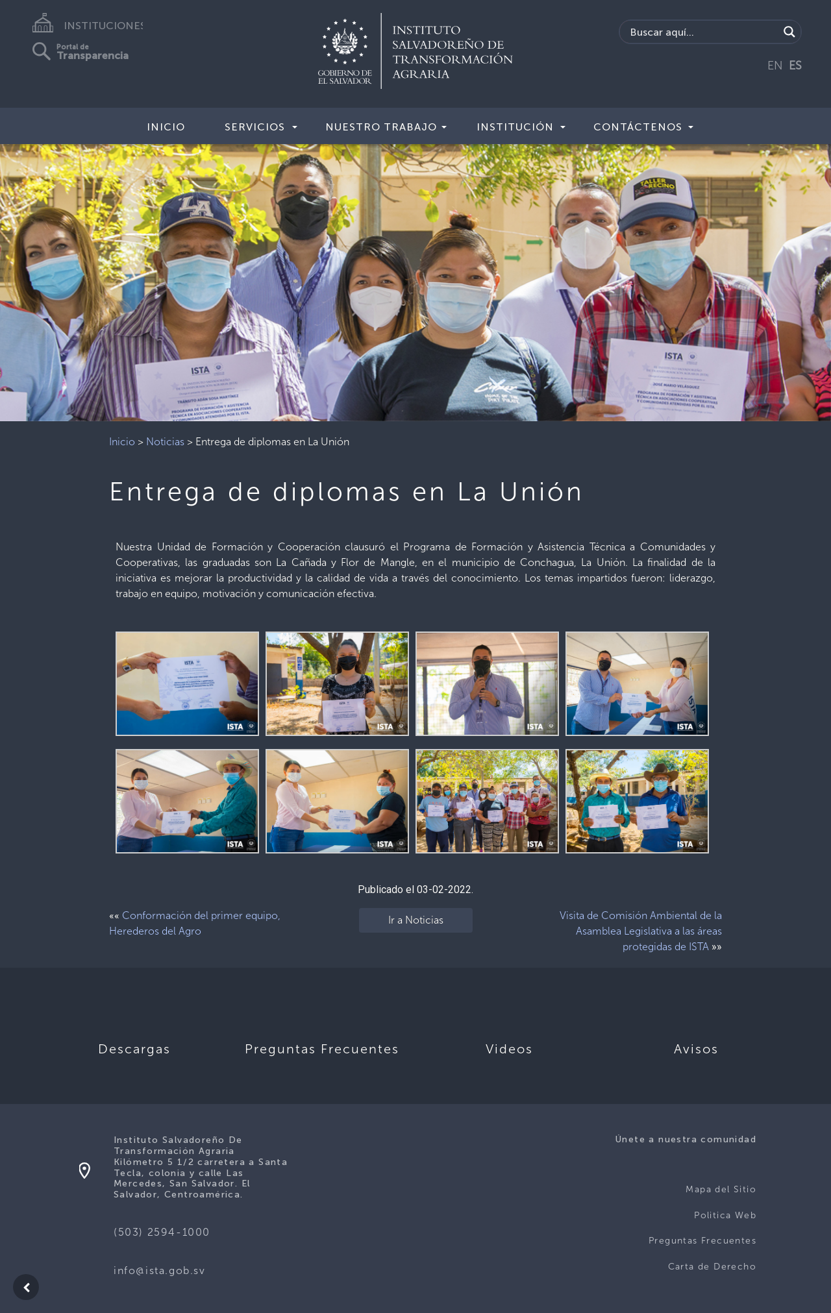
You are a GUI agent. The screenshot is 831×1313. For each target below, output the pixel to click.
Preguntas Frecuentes (702, 1240)
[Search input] (703, 32)
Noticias (165, 442)
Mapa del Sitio (721, 1189)
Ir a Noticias (415, 920)
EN (775, 65)
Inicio (166, 127)
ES (795, 65)
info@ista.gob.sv (160, 1270)
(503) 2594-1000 (162, 1232)
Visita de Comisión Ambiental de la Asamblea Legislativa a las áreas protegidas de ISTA (641, 931)
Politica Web (725, 1215)
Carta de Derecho (712, 1266)
